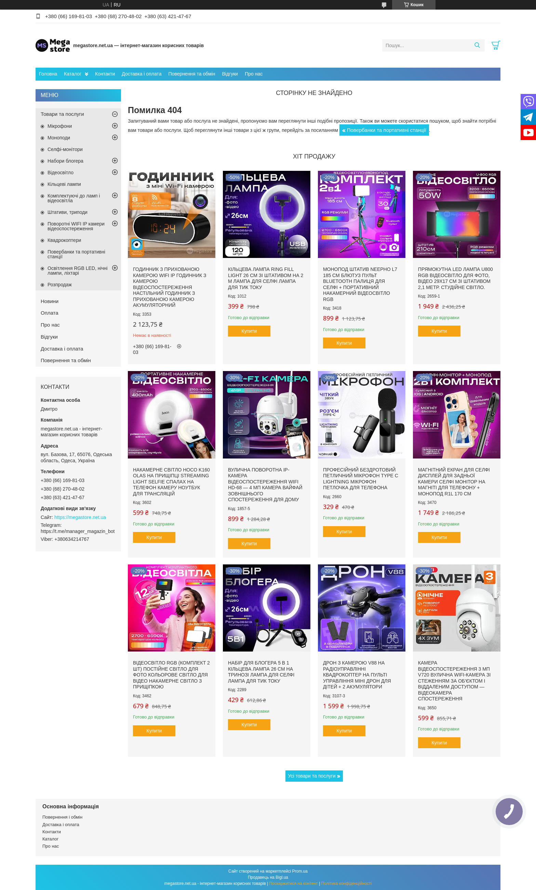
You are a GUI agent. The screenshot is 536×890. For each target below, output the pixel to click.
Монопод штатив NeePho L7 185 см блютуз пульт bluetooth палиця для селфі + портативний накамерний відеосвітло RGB (360, 284)
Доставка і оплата (141, 74)
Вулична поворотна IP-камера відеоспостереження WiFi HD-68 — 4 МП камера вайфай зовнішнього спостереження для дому (265, 485)
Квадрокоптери (64, 240)
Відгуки (230, 74)
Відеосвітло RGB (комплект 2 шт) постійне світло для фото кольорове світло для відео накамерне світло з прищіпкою (171, 674)
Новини (49, 301)
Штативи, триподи (68, 212)
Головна (48, 74)
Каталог (72, 74)
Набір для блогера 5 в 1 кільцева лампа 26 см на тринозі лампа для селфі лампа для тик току (261, 672)
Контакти (105, 74)
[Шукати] (477, 45)
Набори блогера (65, 161)
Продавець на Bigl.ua (268, 877)
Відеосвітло (60, 172)
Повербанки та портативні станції (386, 130)
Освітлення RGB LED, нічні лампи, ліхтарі (78, 270)
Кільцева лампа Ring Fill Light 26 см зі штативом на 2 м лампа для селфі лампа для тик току (265, 278)
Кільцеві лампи (64, 184)
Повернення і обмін (62, 817)
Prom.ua (300, 871)
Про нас (254, 74)
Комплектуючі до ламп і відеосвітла (74, 198)
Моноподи (59, 137)
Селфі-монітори (65, 149)
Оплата (49, 313)
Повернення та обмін (191, 74)
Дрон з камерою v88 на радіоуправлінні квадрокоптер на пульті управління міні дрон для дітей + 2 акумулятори (357, 674)
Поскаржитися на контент (293, 883)
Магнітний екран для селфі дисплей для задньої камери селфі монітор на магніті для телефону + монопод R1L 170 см (454, 481)
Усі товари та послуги (312, 776)
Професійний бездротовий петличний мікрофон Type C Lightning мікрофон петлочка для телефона (360, 479)
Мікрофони (60, 126)
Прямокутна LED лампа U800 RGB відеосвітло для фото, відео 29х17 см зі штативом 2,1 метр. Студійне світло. (455, 278)
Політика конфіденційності (346, 883)
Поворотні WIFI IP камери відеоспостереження (76, 226)
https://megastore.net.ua (80, 517)
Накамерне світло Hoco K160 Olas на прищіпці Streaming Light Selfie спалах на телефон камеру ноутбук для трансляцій (171, 481)
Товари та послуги (62, 114)
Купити (249, 331)
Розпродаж (60, 284)
